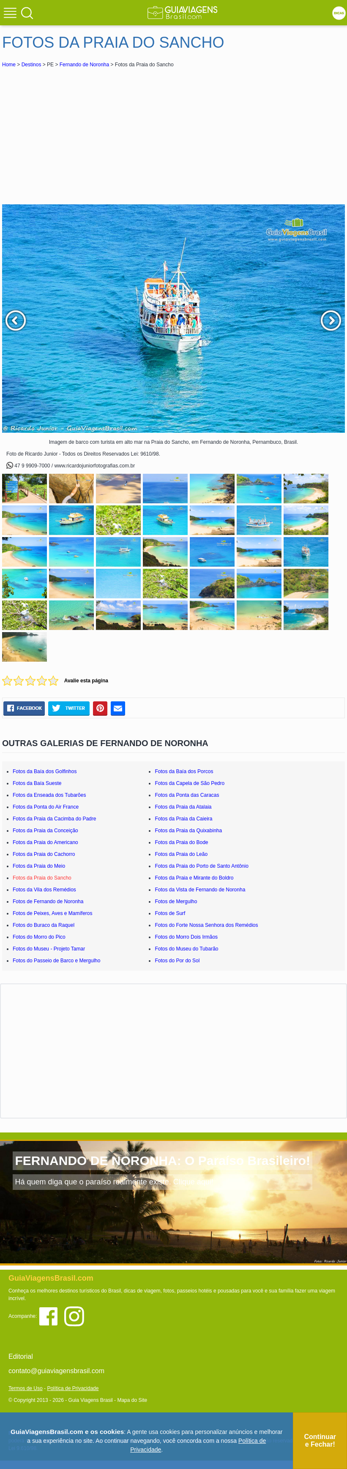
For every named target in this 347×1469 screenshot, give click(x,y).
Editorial (20, 1356)
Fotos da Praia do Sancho (42, 878)
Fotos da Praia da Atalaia (183, 807)
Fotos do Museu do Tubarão (186, 949)
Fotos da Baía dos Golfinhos (45, 771)
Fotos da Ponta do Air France (46, 807)
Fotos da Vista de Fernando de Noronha (200, 890)
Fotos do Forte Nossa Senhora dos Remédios (206, 925)
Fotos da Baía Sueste (37, 783)
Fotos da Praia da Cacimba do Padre (54, 819)
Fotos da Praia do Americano (45, 842)
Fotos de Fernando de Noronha (48, 901)
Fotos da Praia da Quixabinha (188, 831)
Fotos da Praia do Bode (181, 842)
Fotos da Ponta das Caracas (187, 795)
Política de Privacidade (72, 1388)
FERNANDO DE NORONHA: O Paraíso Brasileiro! (162, 1161)
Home (9, 65)
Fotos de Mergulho (176, 901)
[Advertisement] (77, 132)
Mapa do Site (132, 1400)
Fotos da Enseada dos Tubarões (49, 795)
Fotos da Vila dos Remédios (44, 890)
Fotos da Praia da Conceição (45, 831)
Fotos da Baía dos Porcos (184, 771)
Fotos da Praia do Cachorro (44, 854)
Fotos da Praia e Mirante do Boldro (194, 878)
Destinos (31, 65)
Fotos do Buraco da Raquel (43, 925)
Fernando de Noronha (84, 65)
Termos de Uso (25, 1388)
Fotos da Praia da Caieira (183, 819)
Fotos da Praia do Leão (181, 854)
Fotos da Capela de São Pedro (189, 783)
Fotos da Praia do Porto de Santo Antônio (201, 866)
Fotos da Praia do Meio (39, 866)
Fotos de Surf (170, 913)
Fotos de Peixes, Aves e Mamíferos (53, 913)
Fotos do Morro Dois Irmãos (186, 937)
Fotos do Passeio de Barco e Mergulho (56, 961)
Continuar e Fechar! (320, 1440)
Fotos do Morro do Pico (39, 937)
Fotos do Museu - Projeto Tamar (49, 949)
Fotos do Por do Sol (177, 961)
